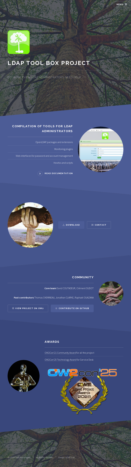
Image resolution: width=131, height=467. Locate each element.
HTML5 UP (70, 457)
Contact (101, 225)
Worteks (49, 457)
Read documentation (59, 173)
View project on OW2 (29, 308)
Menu (119, 4)
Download (73, 225)
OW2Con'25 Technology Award (60, 359)
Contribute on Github (74, 308)
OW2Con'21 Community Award (60, 352)
